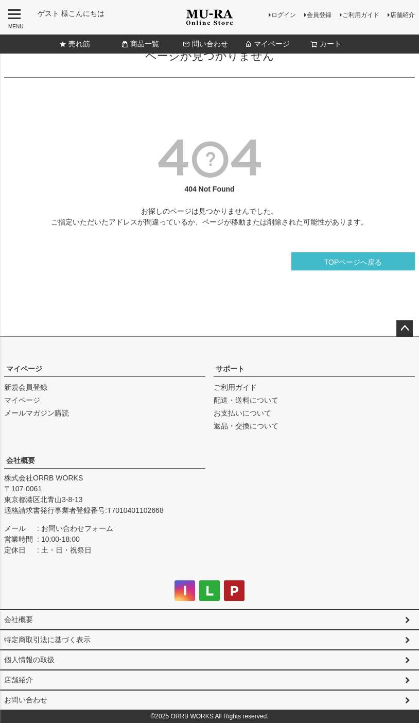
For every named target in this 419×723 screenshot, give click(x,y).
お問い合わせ (25, 700)
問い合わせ (205, 44)
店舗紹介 (402, 15)
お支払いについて (242, 413)
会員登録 (319, 15)
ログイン (283, 15)
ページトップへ (404, 328)
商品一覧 (140, 44)
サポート (230, 369)
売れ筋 (74, 44)
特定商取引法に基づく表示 (47, 639)
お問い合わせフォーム (77, 528)
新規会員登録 (25, 387)
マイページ (267, 44)
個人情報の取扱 (29, 660)
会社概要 (20, 460)
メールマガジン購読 (36, 413)
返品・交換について (246, 426)
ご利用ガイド (360, 15)
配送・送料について (246, 400)
